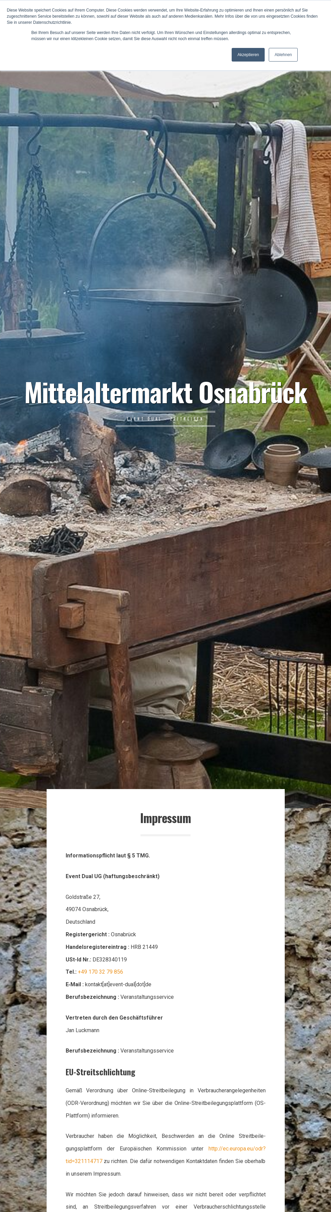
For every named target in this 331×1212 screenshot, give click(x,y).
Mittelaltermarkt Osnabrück (165, 391)
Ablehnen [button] (283, 54)
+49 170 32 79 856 (100, 972)
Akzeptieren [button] (248, 54)
